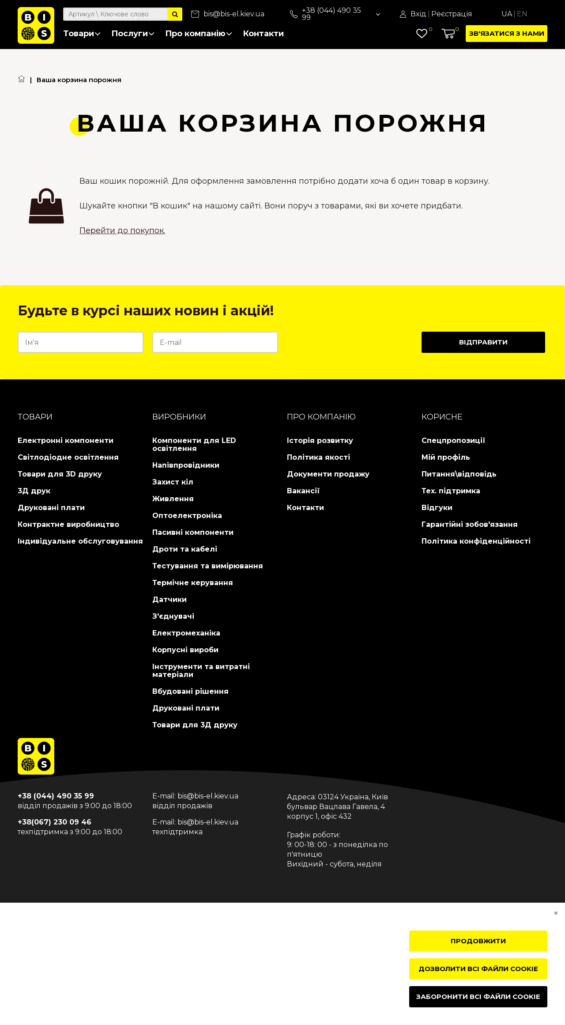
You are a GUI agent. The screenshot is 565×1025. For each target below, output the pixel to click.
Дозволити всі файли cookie (478, 968)
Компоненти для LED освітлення (194, 444)
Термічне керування (192, 583)
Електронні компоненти (65, 440)
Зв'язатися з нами (506, 33)
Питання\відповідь (459, 474)
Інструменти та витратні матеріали (201, 670)
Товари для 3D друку (60, 474)
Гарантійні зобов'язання (470, 524)
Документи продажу (328, 474)
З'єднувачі (173, 616)
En (522, 14)
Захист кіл (172, 482)
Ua (506, 14)
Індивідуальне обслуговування (80, 541)
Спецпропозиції (454, 440)
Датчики (169, 599)
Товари (82, 33)
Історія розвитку (320, 440)
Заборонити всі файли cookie (478, 996)
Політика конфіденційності (476, 541)
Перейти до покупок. (122, 230)
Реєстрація (451, 14)
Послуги (132, 33)
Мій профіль (446, 457)
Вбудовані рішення (190, 691)
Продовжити (478, 941)
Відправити (483, 342)
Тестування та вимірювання (207, 566)
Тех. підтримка (451, 491)
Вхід (418, 14)
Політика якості (318, 457)
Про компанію (198, 33)
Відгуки (437, 507)
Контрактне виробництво (68, 524)
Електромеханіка (186, 633)
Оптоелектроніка (187, 515)
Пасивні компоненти (193, 532)
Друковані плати (51, 507)
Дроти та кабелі (184, 549)
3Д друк (34, 491)
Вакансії (303, 491)
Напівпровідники (185, 465)
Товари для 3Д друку (194, 725)
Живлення (173, 499)
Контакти (263, 33)
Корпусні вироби (185, 650)
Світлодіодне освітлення (68, 457)
